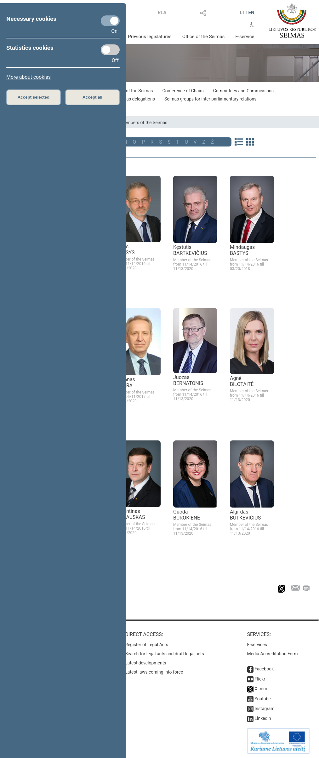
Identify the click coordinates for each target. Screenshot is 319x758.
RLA (162, 12)
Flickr (259, 678)
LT (242, 12)
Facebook (264, 668)
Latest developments (145, 662)
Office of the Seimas (203, 36)
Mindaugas (242, 250)
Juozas (188, 380)
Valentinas (131, 514)
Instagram (264, 708)
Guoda (186, 515)
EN (251, 12)
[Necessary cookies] (110, 20)
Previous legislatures (150, 36)
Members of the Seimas (144, 122)
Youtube (262, 698)
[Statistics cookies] (110, 49)
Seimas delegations (136, 98)
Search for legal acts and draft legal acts (164, 653)
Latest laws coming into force (154, 672)
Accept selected (34, 97)
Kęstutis (190, 250)
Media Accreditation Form (272, 653)
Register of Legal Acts (146, 644)
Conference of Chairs (183, 90)
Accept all (92, 97)
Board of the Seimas (133, 90)
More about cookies (28, 77)
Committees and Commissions (243, 90)
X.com (260, 688)
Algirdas (245, 515)
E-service (244, 36)
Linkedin (262, 718)
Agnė (241, 381)
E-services (257, 644)
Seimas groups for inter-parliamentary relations (210, 98)
